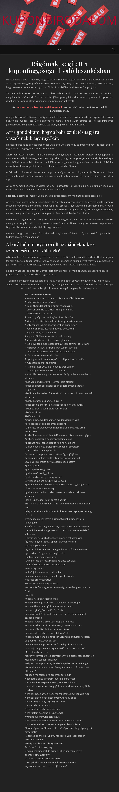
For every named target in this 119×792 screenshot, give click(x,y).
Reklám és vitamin (34, 739)
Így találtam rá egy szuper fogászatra (45, 553)
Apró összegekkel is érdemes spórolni (45, 423)
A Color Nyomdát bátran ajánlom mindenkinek (49, 305)
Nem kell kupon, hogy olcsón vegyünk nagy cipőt (50, 697)
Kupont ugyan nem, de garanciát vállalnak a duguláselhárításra (57, 636)
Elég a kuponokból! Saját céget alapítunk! (46, 499)
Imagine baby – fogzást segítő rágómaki (39, 107)
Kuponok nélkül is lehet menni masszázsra (47, 629)
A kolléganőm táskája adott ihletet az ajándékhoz (51, 324)
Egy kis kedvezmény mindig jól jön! (43, 476)
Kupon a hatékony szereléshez (41, 598)
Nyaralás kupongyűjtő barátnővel (42, 716)
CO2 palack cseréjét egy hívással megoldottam (50, 461)
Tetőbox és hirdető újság (38, 747)
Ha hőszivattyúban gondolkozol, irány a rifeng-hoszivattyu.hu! (57, 526)
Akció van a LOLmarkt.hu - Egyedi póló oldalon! (49, 381)
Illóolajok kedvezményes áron (40, 556)
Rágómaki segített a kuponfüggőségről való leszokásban (55, 735)
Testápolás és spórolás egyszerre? (44, 743)
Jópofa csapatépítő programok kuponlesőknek (49, 575)
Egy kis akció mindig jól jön (39, 473)
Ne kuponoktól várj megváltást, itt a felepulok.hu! (51, 682)
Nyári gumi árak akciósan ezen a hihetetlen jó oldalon (53, 720)
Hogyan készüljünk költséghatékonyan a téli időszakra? (54, 537)
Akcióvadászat (32, 416)
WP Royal (35, 786)
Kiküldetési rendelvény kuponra (41, 583)
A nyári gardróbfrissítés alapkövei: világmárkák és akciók (54, 359)
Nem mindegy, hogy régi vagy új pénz (45, 701)
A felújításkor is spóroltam (39, 313)
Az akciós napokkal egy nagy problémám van (48, 438)
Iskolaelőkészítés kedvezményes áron (45, 564)
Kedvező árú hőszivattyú (38, 579)
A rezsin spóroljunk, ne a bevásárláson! (45, 370)
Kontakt (29, 594)
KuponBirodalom (59, 20)
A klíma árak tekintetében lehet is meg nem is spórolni (53, 321)
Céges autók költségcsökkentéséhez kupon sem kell (52, 457)
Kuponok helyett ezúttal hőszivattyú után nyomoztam (53, 625)
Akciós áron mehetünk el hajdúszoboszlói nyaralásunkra (54, 404)
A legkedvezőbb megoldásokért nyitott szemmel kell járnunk (57, 343)
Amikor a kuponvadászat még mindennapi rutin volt (52, 419)
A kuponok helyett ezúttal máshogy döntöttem (50, 328)
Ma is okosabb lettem (36, 652)
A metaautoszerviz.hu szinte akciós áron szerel (50, 351)
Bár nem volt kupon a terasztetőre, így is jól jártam (52, 454)
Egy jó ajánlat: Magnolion (38, 469)
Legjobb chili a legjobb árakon (40, 640)
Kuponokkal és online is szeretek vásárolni (47, 633)
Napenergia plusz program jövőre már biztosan (50, 678)
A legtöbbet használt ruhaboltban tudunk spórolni (51, 347)
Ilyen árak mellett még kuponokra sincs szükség (50, 560)
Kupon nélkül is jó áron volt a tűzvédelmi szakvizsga (52, 602)
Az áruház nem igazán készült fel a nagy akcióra (50, 442)
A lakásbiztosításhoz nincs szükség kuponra (48, 340)
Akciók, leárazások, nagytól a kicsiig (43, 400)
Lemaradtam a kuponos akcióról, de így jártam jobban (53, 644)
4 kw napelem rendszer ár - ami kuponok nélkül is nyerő (54, 298)
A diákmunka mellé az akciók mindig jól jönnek (49, 309)
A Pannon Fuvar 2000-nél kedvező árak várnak (49, 366)
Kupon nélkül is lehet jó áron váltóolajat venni (49, 606)
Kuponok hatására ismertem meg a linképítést (49, 621)
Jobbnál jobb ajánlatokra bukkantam (43, 572)
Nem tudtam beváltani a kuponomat (44, 712)
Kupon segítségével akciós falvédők (44, 610)
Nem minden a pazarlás (37, 705)
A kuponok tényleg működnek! (40, 332)
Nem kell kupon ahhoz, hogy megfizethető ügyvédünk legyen (57, 693)
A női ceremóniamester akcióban (42, 355)
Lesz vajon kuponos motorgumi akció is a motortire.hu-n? (55, 648)
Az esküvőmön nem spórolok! (40, 450)
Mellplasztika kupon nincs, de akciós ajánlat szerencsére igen (57, 663)
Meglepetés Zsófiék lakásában (41, 659)
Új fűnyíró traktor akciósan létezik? (43, 758)
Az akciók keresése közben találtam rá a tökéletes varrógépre (58, 435)
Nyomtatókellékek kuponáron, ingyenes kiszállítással (52, 724)
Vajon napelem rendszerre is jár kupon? (46, 766)
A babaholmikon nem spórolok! (41, 301)
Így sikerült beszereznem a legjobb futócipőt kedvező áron (56, 549)
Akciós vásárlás (33, 412)
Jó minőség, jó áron (35, 568)
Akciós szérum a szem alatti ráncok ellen (46, 408)
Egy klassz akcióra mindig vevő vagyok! (45, 480)
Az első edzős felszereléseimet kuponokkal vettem (52, 446)
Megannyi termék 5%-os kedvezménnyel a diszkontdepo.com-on (59, 655)
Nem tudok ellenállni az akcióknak (42, 708)
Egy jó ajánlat (32, 465)
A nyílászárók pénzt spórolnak (40, 362)
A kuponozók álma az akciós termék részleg (48, 336)
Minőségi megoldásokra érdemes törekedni (48, 674)
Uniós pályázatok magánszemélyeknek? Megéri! (50, 762)
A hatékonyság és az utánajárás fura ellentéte (49, 317)
